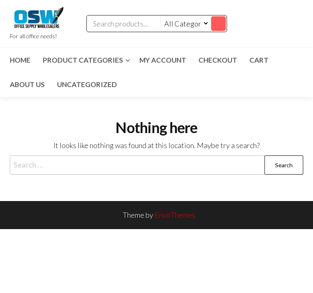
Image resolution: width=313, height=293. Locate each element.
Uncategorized (87, 84)
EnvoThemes (174, 214)
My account (162, 60)
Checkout (217, 60)
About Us (27, 84)
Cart (259, 60)
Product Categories (83, 60)
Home (20, 60)
